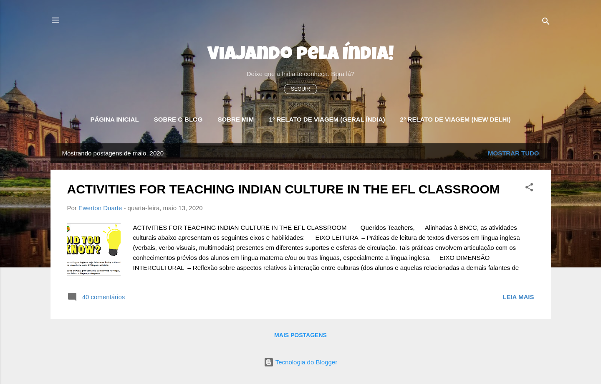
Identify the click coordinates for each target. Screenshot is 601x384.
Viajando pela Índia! (300, 55)
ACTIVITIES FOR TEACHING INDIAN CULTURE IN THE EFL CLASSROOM (283, 189)
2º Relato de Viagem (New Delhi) (455, 119)
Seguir (300, 89)
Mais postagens (300, 335)
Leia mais (518, 296)
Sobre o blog (178, 119)
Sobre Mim (236, 119)
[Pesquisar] (546, 23)
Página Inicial (114, 119)
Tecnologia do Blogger (300, 362)
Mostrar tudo (513, 153)
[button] (529, 188)
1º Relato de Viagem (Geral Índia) (327, 119)
